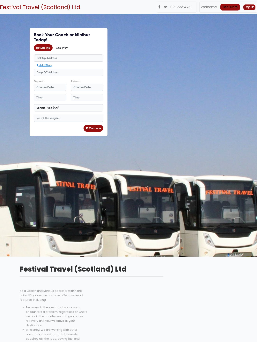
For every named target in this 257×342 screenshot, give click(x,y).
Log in (249, 7)
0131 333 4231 (180, 7)
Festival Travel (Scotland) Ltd (40, 7)
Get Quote (230, 7)
